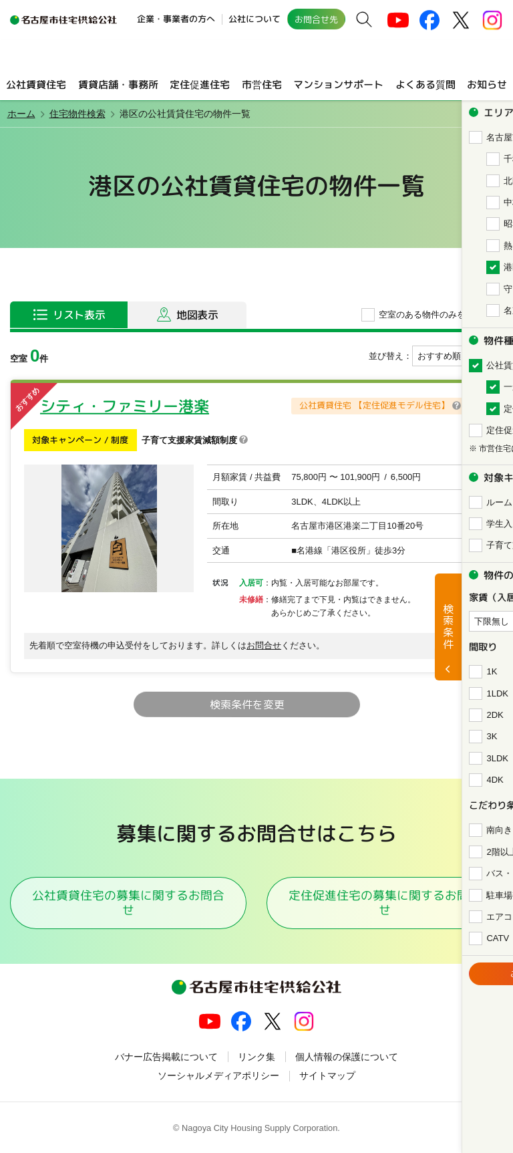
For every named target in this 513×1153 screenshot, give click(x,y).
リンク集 (256, 1056)
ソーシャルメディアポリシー (218, 1075)
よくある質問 (425, 84)
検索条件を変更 (246, 704)
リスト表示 (79, 314)
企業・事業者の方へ (176, 19)
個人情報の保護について (346, 1056)
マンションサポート (338, 84)
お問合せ (263, 645)
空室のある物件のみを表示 (431, 314)
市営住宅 (261, 84)
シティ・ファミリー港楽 (124, 405)
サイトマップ (327, 1075)
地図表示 (197, 314)
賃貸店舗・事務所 (117, 84)
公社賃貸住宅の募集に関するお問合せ (128, 902)
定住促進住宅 (200, 84)
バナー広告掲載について (166, 1056)
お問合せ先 (316, 19)
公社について (254, 19)
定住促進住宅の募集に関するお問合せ (385, 902)
